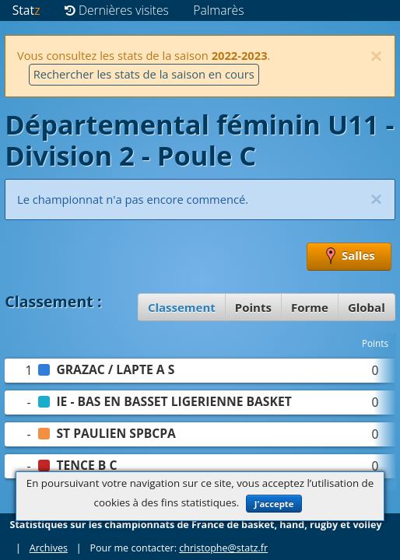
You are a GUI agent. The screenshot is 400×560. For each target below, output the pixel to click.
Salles (349, 257)
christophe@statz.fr (223, 548)
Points (253, 307)
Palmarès (218, 10)
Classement (182, 307)
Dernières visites (117, 10)
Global (366, 307)
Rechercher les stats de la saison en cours (143, 74)
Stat (26, 10)
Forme (309, 307)
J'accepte (274, 503)
